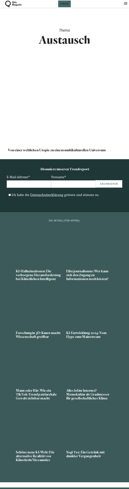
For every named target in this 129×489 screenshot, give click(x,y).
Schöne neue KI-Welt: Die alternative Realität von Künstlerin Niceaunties (35, 456)
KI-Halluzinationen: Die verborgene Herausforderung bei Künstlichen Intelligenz (38, 275)
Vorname (58, 177)
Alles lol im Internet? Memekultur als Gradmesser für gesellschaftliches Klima (87, 394)
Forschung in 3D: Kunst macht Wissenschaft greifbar (38, 335)
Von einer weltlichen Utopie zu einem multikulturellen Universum (57, 150)
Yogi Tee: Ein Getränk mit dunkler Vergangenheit (85, 454)
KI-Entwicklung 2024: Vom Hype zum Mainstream (86, 335)
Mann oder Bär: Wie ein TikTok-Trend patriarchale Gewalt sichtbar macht (36, 394)
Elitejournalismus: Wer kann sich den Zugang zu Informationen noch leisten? (87, 275)
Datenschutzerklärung (46, 195)
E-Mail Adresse (18, 177)
